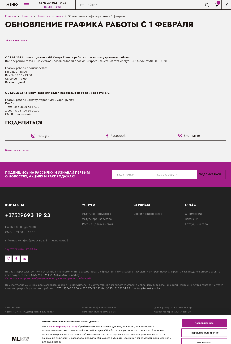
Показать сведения (195, 337)
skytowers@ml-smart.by (21, 249)
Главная (11, 16)
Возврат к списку (17, 150)
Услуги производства (97, 219)
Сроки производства (147, 214)
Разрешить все (204, 294)
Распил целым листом (97, 224)
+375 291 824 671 (42, 274)
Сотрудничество (196, 224)
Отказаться (204, 314)
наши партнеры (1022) (63, 298)
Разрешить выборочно (204, 304)
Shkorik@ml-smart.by (67, 274)
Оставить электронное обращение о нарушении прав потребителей (48, 278)
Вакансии (191, 219)
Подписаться (210, 174)
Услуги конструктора (96, 214)
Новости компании (50, 16)
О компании (193, 214)
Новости (27, 16)
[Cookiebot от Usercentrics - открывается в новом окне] (21, 337)
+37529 (27, 215)
